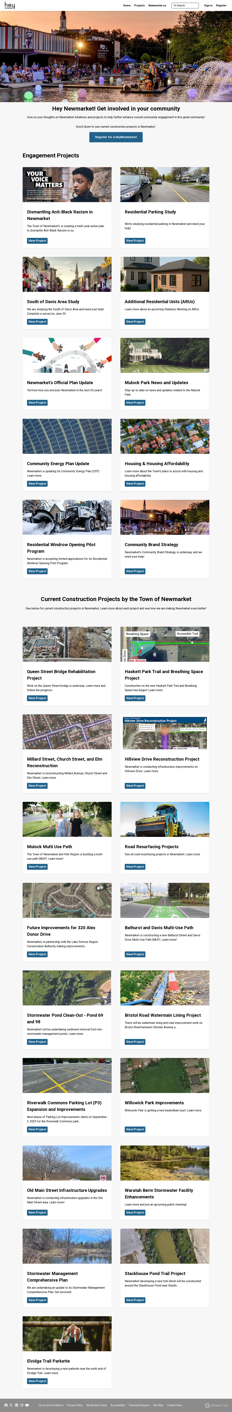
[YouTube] (27, 1405)
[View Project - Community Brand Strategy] (164, 539)
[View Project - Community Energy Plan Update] (67, 455)
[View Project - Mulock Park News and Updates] (164, 374)
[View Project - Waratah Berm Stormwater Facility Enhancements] (164, 1183)
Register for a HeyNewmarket (116, 137)
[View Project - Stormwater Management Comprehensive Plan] (67, 1268)
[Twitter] (11, 1405)
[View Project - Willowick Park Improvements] (164, 1097)
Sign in (208, 5)
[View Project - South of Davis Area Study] (67, 293)
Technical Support (139, 1405)
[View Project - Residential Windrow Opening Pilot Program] (67, 539)
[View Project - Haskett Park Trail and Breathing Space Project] (164, 666)
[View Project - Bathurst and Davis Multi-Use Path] (164, 922)
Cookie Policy (174, 1405)
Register (221, 5)
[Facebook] (6, 1405)
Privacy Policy (75, 1405)
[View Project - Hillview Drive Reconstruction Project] (164, 753)
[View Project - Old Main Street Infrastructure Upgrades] (67, 1183)
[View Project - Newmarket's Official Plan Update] (67, 374)
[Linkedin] (16, 1405)
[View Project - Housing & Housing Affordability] (164, 455)
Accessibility (118, 1405)
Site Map (158, 1405)
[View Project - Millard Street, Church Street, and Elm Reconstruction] (67, 753)
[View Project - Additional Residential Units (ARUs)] (164, 293)
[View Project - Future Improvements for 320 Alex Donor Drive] (67, 922)
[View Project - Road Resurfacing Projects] (164, 838)
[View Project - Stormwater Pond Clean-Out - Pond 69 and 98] (67, 1009)
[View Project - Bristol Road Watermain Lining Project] (164, 1009)
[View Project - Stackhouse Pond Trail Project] (164, 1268)
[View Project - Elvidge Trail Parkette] (67, 1352)
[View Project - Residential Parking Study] (164, 207)
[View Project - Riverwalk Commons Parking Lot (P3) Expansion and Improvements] (67, 1097)
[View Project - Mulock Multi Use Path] (67, 838)
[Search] (185, 5)
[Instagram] (22, 1405)
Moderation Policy (96, 1405)
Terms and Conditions (50, 1405)
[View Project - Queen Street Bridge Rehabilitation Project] (67, 666)
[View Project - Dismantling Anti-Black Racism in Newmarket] (67, 207)
